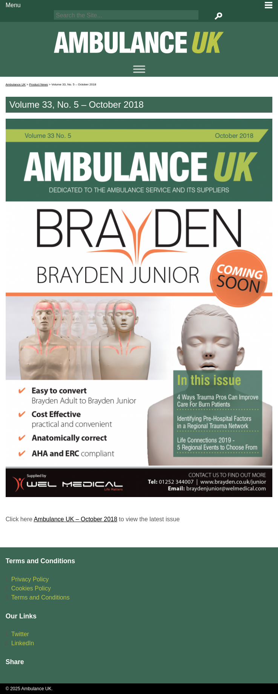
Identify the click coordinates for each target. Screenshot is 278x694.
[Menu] (139, 69)
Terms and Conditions (40, 597)
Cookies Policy (31, 588)
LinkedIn (22, 643)
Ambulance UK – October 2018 (75, 519)
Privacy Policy (30, 579)
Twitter (20, 634)
